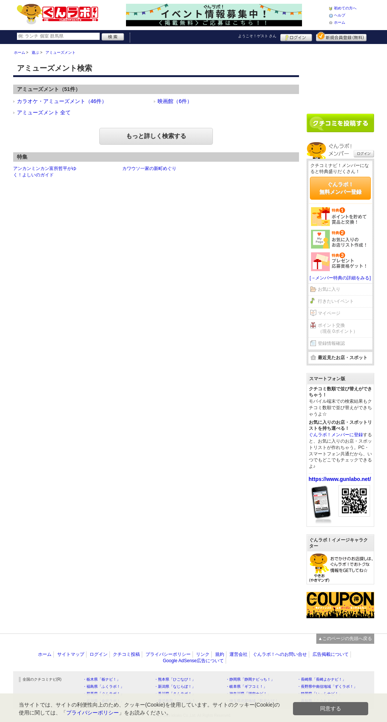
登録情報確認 (331, 343)
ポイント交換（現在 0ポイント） (338, 328)
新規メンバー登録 (341, 36)
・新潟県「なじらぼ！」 (175, 686)
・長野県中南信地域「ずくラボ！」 (327, 686)
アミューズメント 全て (44, 112)
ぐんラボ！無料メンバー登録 (340, 188)
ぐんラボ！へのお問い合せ (280, 654)
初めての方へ (345, 8)
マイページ (329, 313)
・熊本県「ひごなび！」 (175, 679)
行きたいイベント (336, 301)
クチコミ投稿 (126, 654)
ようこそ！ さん (257, 36)
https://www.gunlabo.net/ (340, 479)
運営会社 (238, 654)
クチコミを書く (340, 123)
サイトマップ (70, 654)
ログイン (296, 36)
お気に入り (329, 289)
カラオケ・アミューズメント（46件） (62, 101)
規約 (219, 654)
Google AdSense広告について (193, 660)
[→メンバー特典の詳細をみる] (340, 278)
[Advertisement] (340, 76)
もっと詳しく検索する (156, 136)
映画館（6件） (175, 101)
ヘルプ (339, 15)
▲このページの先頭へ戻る (345, 638)
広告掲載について (331, 654)
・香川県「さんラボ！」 (175, 694)
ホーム (339, 22)
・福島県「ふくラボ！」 (103, 686)
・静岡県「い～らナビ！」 (319, 694)
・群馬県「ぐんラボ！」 (103, 694)
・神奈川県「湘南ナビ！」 (248, 694)
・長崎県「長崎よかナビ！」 (321, 679)
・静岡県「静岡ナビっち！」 (250, 679)
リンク (202, 654)
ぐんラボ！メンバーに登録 (336, 434)
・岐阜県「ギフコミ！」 (246, 686)
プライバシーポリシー (168, 654)
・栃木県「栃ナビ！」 (101, 679)
